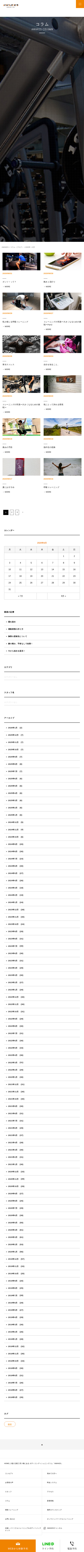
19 (31, 576)
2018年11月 (13, 1354)
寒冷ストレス (8, 365)
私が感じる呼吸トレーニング (15, 322)
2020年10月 (13, 1186)
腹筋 (10, 1424)
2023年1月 (13, 990)
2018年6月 (13, 1390)
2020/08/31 (7, 273)
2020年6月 (13, 1215)
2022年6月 (13, 1041)
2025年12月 (13, 735)
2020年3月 (13, 1237)
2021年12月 (13, 1084)
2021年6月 (13, 1128)
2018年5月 (13, 1397)
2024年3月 (13, 888)
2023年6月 (13, 953)
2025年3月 (13, 800)
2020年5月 (13, 1223)
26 (31, 583)
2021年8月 (13, 1113)
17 (10, 576)
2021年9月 (13, 1106)
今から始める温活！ (16, 651)
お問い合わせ (10, 1519)
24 (10, 583)
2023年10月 (13, 924)
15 (63, 569)
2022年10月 (13, 1012)
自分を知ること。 (51, 365)
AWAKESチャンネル (54, 1528)
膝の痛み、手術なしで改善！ (20, 644)
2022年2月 (13, 1070)
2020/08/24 (48, 356)
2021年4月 (13, 1143)
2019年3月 (13, 1325)
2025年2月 (13, 808)
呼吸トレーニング (51, 487)
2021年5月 (13, 1135)
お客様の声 (9, 1482)
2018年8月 (13, 1375)
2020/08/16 (48, 479)
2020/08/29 (7, 313)
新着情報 (50, 1501)
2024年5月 (13, 873)
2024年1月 (13, 902)
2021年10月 (13, 1099)
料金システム (52, 1482)
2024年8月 (13, 851)
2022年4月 (13, 1055)
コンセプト (9, 1473)
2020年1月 (13, 1252)
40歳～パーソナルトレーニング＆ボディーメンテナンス (23, 1529)
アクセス (50, 1492)
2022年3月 (13, 1063)
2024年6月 (13, 866)
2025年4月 (13, 793)
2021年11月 (13, 1092)
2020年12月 (13, 1172)
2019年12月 (13, 1259)
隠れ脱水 (12, 622)
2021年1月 (13, 1164)
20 (42, 576)
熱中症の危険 (49, 447)
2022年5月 (13, 1048)
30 (74, 583)
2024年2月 (13, 895)
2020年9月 (13, 1194)
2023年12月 (13, 910)
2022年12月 (13, 997)
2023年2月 (13, 982)
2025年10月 (13, 750)
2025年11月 (13, 742)
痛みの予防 (7, 447)
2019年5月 (13, 1310)
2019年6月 (13, 1303)
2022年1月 (13, 1077)
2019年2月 (13, 1332)
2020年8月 (13, 1201)
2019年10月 (13, 1274)
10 (10, 569)
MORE (7, 287)
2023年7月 (13, 946)
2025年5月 (13, 786)
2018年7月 (13, 1383)
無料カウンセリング (54, 1510)
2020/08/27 (48, 313)
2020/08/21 (7, 396)
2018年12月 (13, 1346)
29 (63, 583)
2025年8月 (13, 764)
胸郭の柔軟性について (17, 636)
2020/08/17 (7, 479)
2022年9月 (13, 1019)
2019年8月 (13, 1288)
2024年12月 (13, 822)
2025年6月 (13, 779)
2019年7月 (13, 1296)
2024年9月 (13, 844)
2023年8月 (13, 939)
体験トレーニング (11, 1510)
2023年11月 (13, 917)
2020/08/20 (48, 396)
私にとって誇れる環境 (53, 405)
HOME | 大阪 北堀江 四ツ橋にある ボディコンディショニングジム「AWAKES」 (33, 1463)
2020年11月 (13, 1179)
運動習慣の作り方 (15, 629)
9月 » (63, 596)
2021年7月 (13, 1121)
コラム (7, 1501)
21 (53, 576)
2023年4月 (13, 968)
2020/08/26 (7, 356)
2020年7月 (13, 1208)
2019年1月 (13, 1339)
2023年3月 (13, 975)
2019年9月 (13, 1281)
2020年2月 (13, 1244)
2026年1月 (13, 728)
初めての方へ (52, 1473)
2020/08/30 (48, 273)
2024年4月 (13, 881)
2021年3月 (13, 1150)
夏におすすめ (8, 487)
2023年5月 (13, 961)
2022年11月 (13, 1004)
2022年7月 (13, 1033)
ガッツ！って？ (9, 282)
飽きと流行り (49, 282)
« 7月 (20, 596)
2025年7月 (13, 771)
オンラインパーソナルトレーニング (60, 1519)
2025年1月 (13, 815)
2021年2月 (13, 1157)
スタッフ (8, 1492)
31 (10, 589)
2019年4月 (13, 1317)
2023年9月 (13, 931)
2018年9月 (13, 1368)
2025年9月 (13, 757)
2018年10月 (13, 1361)
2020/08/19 (7, 439)
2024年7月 (13, 859)
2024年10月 (13, 837)
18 (20, 576)
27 (42, 583)
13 (42, 569)
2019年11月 (13, 1266)
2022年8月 (13, 1026)
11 (20, 569)
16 (74, 569)
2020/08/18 (48, 439)
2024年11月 (13, 830)
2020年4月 (13, 1230)
